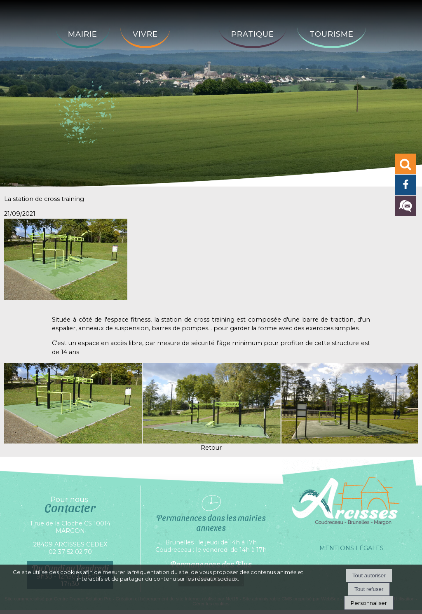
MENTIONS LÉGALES (351, 548)
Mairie (82, 34)
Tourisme (331, 34)
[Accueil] (194, 28)
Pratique (252, 34)
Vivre (145, 34)
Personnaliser (369, 603)
